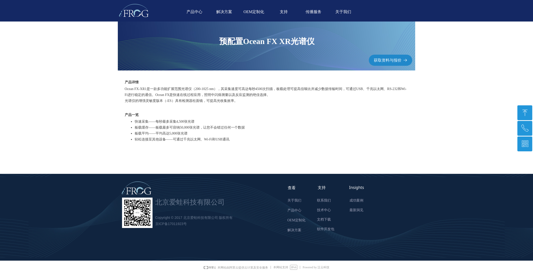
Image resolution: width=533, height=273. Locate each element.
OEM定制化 (254, 12)
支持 (284, 12)
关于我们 (343, 12)
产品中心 (194, 12)
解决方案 (224, 12)
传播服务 (313, 12)
